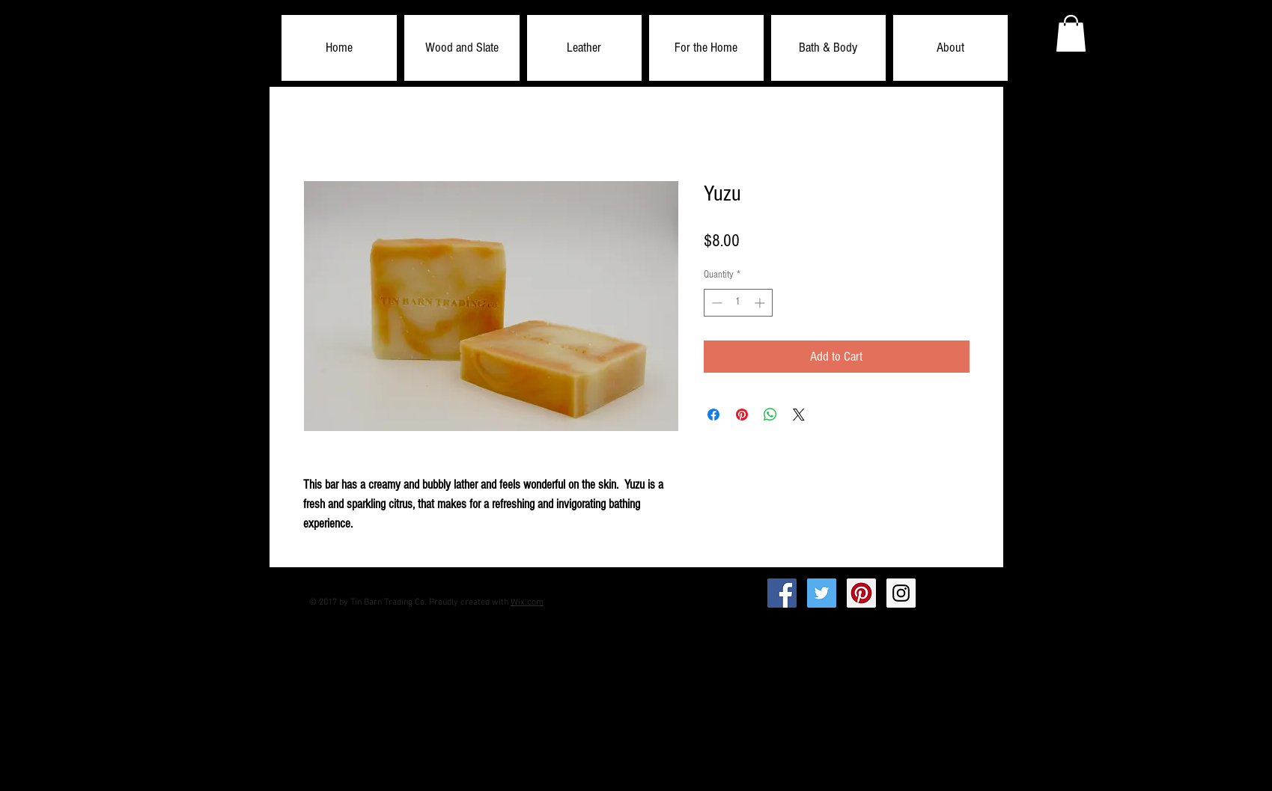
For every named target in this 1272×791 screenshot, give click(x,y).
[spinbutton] (738, 303)
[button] (462, 48)
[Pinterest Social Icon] (861, 593)
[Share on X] (799, 415)
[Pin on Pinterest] (742, 415)
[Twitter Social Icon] (821, 593)
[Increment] (761, 303)
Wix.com (527, 602)
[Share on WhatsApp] (770, 415)
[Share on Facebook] (713, 415)
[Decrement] (715, 303)
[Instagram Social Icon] (901, 593)
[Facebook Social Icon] (782, 593)
